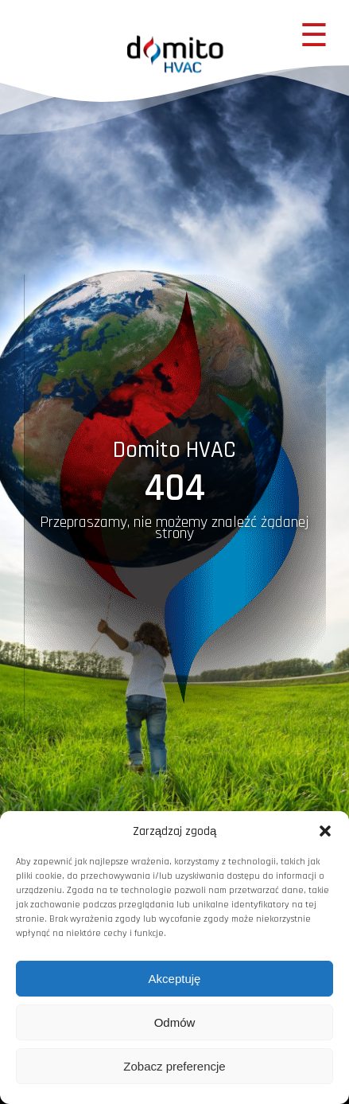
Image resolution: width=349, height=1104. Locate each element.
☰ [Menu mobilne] (314, 35)
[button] (325, 831)
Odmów (175, 1022)
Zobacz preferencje (174, 1066)
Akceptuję (175, 978)
